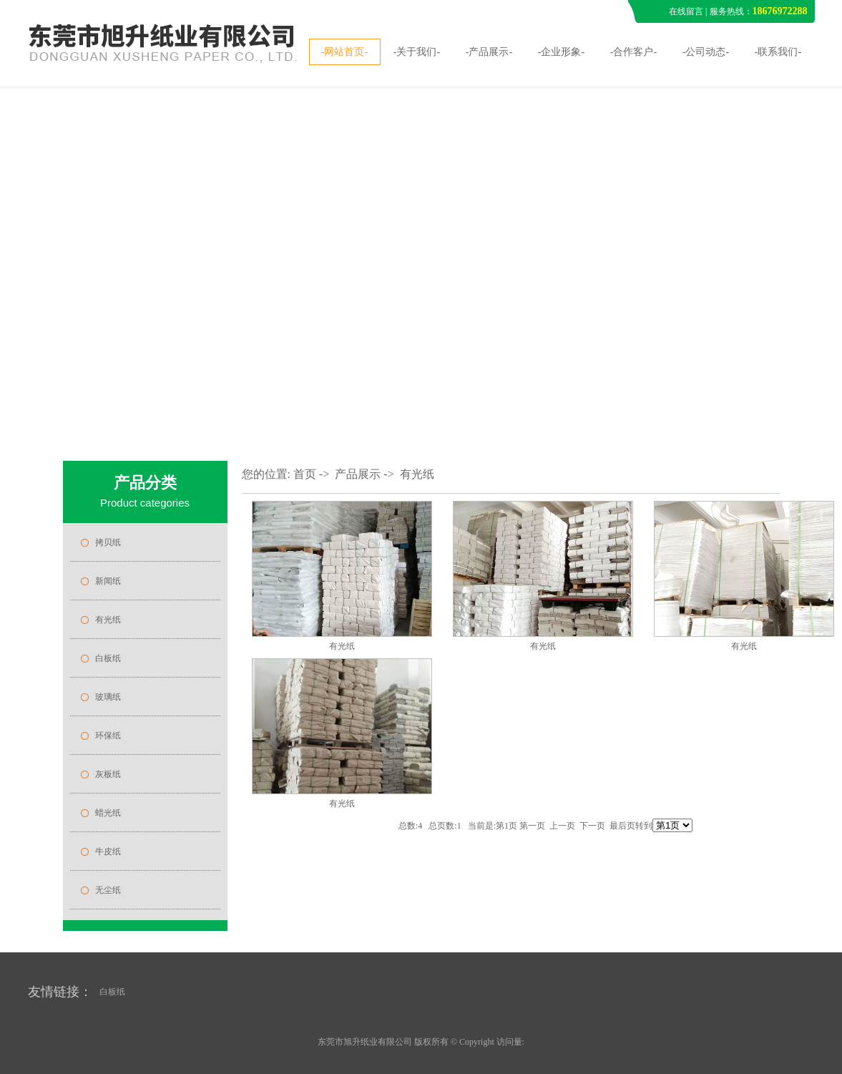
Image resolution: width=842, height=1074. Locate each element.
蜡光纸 (108, 813)
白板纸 (108, 658)
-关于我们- (416, 52)
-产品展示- (489, 52)
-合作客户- (633, 52)
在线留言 (686, 11)
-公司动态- (705, 52)
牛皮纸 (108, 851)
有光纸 (108, 620)
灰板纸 (108, 774)
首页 (304, 474)
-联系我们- (778, 52)
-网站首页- (344, 52)
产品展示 (358, 474)
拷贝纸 (108, 542)
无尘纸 (108, 890)
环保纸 (108, 736)
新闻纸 (108, 581)
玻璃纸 (108, 697)
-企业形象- (561, 52)
